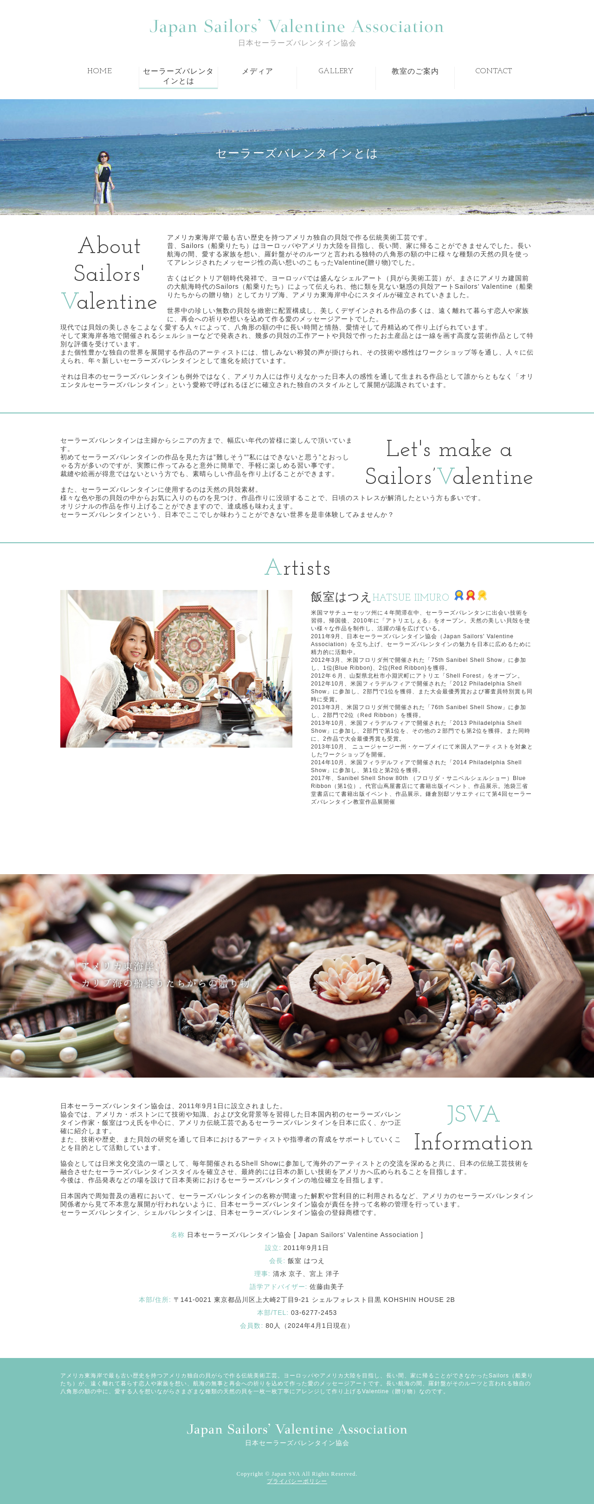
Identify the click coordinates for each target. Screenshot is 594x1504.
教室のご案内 (415, 72)
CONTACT (494, 71)
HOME (99, 71)
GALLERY (336, 71)
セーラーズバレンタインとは (178, 76)
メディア (257, 72)
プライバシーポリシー (297, 1481)
